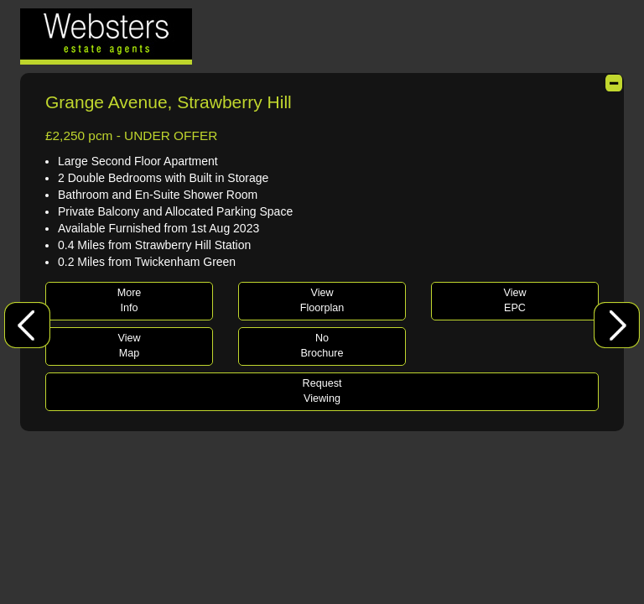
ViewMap (128, 345)
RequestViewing (322, 391)
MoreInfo (129, 300)
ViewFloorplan (322, 300)
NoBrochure (321, 345)
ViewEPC (514, 300)
